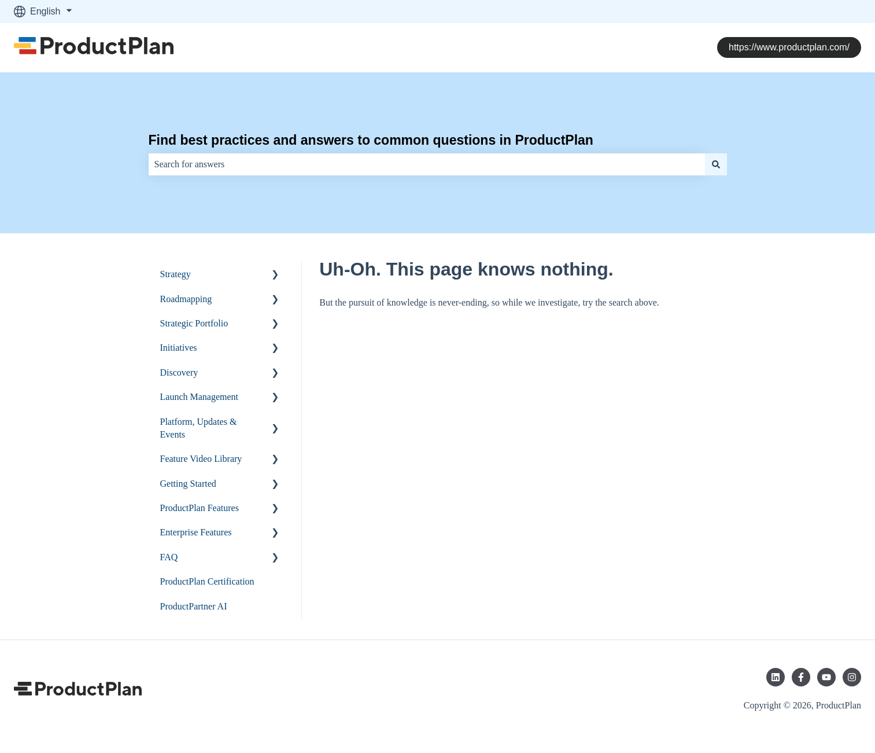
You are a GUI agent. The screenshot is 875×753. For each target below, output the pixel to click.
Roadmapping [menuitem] (186, 299)
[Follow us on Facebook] (801, 677)
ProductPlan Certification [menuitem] (207, 581)
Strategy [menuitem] (175, 274)
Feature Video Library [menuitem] (201, 459)
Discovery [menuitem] (179, 372)
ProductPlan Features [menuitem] (199, 508)
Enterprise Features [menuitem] (196, 532)
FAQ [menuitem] (169, 557)
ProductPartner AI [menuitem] (193, 606)
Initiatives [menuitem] (178, 347)
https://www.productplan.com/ (789, 47)
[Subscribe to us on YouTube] (826, 677)
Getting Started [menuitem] (188, 483)
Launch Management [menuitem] (199, 397)
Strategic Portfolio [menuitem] (194, 323)
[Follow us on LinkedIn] (775, 677)
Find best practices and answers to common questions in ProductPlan (371, 140)
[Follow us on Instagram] (852, 677)
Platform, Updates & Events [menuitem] (198, 428)
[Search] (716, 164)
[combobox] (427, 164)
